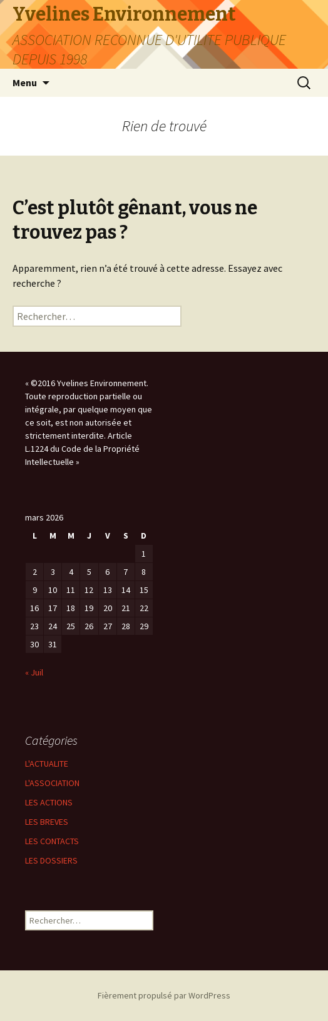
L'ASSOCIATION (52, 783)
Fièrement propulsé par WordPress (164, 995)
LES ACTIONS (49, 802)
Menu (25, 82)
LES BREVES (46, 821)
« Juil (34, 672)
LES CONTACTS (52, 841)
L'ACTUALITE (46, 763)
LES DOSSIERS (51, 860)
